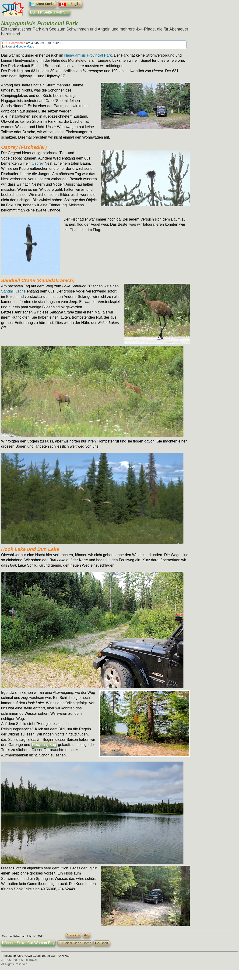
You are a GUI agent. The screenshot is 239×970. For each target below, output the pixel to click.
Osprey (38, 163)
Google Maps (23, 46)
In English (70, 4)
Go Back (101, 943)
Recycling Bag (44, 745)
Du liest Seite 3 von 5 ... (49, 12)
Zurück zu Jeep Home (74, 943)
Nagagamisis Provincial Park (88, 55)
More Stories (42, 4)
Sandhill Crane (13, 291)
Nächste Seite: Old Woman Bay (28, 943)
